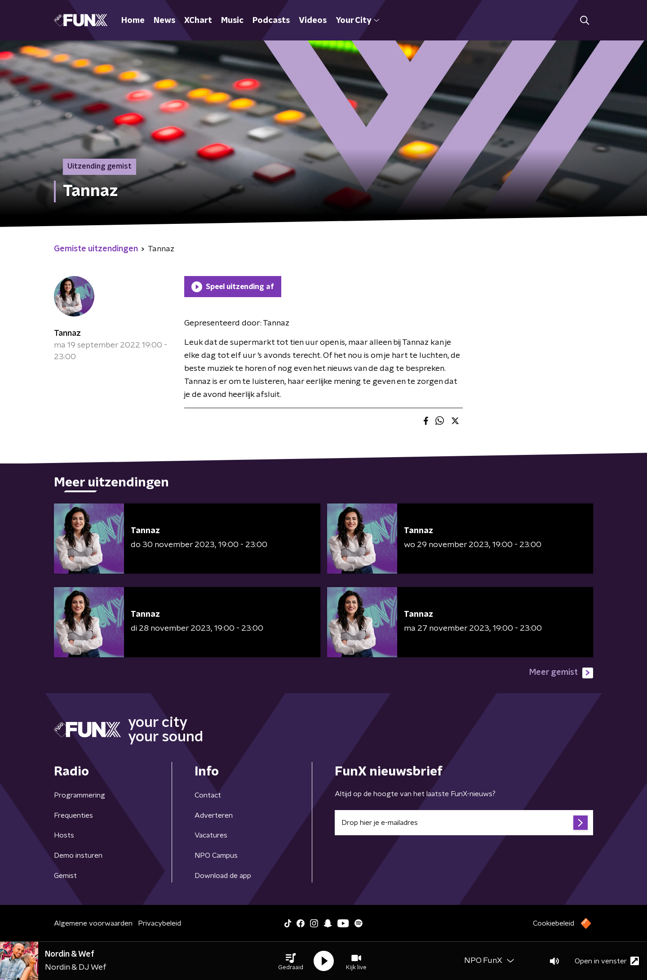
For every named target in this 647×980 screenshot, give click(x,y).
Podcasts (271, 21)
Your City (357, 21)
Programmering (79, 795)
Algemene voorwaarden (93, 923)
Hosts (64, 835)
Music (232, 21)
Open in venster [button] (607, 961)
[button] (290, 961)
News (164, 21)
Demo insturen (78, 855)
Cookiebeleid (553, 923)
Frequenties (73, 815)
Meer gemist (561, 673)
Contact (208, 795)
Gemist (65, 875)
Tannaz (67, 334)
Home (133, 21)
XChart (198, 21)
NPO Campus (216, 855)
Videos (313, 21)
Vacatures (211, 835)
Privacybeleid (159, 923)
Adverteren (214, 815)
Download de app (223, 875)
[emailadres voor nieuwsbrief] (464, 822)
